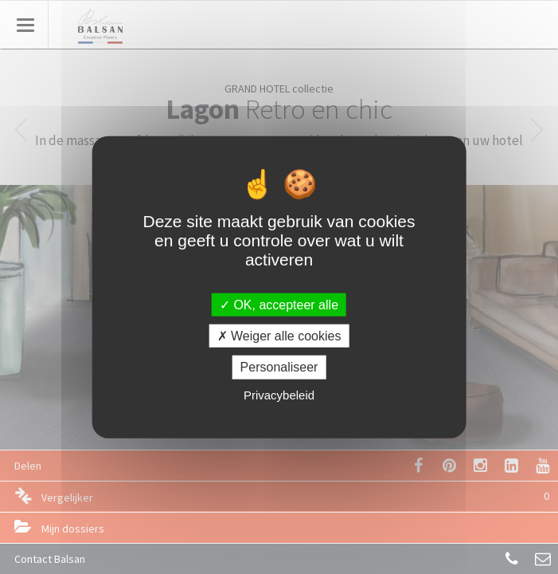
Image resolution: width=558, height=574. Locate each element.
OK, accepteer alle (279, 305)
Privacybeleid (279, 394)
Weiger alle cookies (279, 336)
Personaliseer (279, 367)
